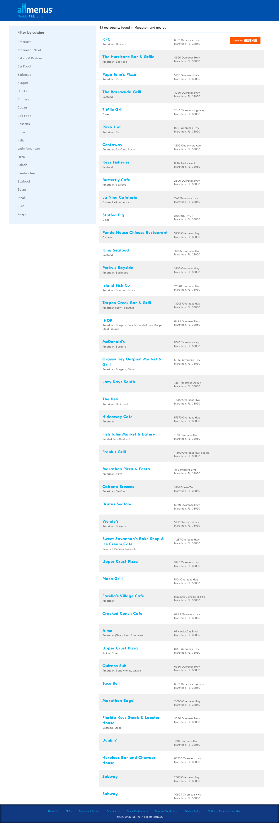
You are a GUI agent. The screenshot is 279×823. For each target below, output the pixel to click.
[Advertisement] (41, 293)
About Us (53, 811)
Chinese (23, 99)
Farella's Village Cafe (123, 596)
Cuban (22, 107)
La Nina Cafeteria (120, 197)
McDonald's (113, 341)
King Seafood (115, 250)
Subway (110, 776)
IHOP (107, 320)
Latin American (28, 148)
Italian (22, 140)
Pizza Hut (111, 127)
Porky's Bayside (117, 267)
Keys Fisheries (116, 162)
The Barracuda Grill (121, 92)
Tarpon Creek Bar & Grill (126, 303)
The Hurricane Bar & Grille (128, 57)
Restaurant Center (89, 811)
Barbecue (24, 74)
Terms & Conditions (166, 811)
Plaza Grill (112, 579)
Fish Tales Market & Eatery (128, 434)
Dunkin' (109, 740)
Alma (107, 630)
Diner (21, 132)
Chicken (23, 91)
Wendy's (110, 521)
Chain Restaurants (137, 811)
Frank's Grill (114, 452)
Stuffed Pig (113, 215)
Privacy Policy (193, 811)
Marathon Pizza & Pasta (126, 469)
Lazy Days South (118, 382)
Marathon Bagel (118, 700)
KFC (106, 39)
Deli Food (24, 115)
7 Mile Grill (113, 109)
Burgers (23, 82)
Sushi (21, 205)
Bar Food (24, 66)
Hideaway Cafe (117, 417)
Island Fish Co (116, 285)
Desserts (23, 123)
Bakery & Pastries (30, 58)
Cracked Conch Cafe (122, 613)
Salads (22, 164)
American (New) (29, 50)
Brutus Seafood (117, 504)
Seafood (23, 181)
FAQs (68, 811)
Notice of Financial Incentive (224, 811)
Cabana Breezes (118, 486)
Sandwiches (26, 173)
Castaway (112, 145)
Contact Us (113, 811)
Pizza (21, 156)
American (24, 41)
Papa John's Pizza (119, 74)
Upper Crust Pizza (120, 561)
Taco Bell (111, 683)
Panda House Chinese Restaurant (135, 232)
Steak (21, 197)
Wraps (22, 214)
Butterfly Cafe (116, 180)
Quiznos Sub (114, 666)
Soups (22, 189)
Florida (22, 16)
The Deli (110, 399)
